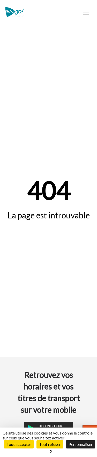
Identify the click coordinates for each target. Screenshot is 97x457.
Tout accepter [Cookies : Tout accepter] (18, 444)
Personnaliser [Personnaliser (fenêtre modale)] (81, 444)
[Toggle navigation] (86, 12)
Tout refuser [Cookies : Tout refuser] (50, 444)
